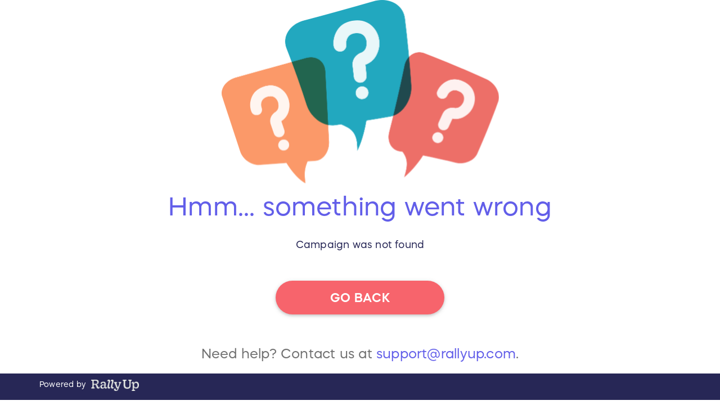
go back (360, 297)
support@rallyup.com (446, 354)
